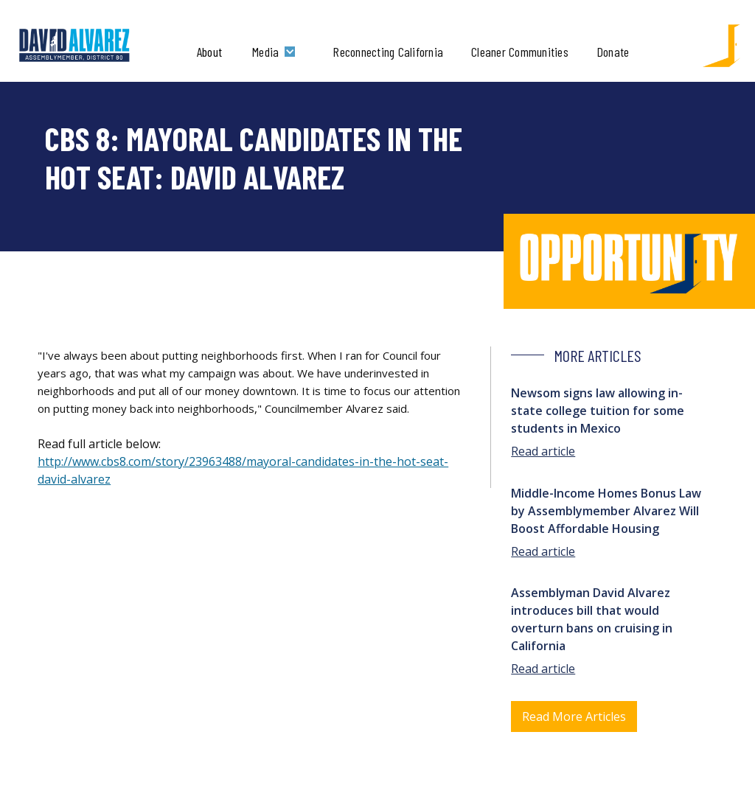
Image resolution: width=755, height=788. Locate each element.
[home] (75, 45)
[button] (277, 52)
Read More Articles (574, 716)
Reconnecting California (388, 51)
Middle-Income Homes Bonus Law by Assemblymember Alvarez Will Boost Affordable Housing (606, 511)
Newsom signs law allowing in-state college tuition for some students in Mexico (597, 410)
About (209, 51)
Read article (543, 451)
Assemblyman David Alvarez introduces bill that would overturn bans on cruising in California (591, 619)
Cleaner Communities (519, 51)
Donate (613, 51)
